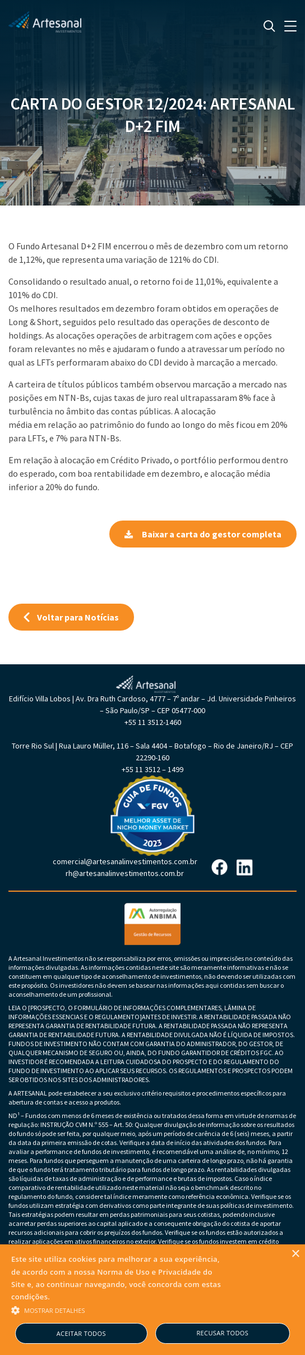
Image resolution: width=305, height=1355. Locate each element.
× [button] (295, 1254)
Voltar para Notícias (71, 617)
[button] (117, 1309)
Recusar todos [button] (222, 1333)
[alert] (152, 1299)
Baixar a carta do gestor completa (202, 534)
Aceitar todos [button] (81, 1333)
